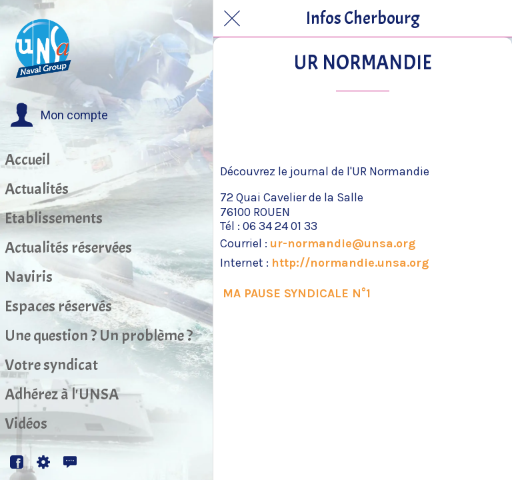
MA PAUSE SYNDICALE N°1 (297, 293)
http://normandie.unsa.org (350, 262)
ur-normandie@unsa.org (342, 243)
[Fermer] (232, 19)
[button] (59, 115)
